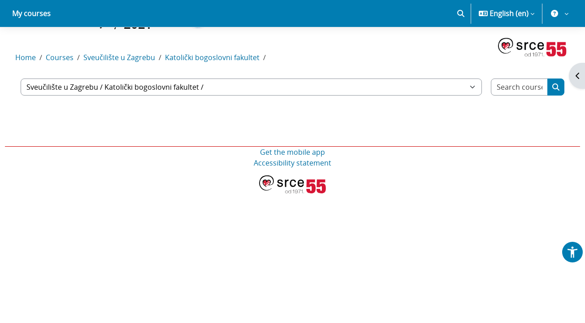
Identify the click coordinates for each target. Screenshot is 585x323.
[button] (461, 44)
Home (42, 89)
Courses (76, 89)
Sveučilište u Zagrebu (136, 89)
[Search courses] (505, 118)
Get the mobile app (292, 183)
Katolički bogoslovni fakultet (229, 89)
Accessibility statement (292, 194)
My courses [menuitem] (31, 45)
